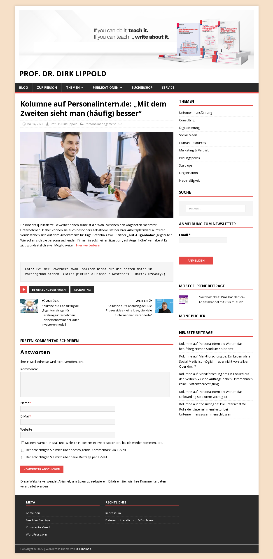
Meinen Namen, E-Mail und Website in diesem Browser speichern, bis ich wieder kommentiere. (94, 443)
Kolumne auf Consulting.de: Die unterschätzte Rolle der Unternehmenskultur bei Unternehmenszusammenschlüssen (212, 409)
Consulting (186, 120)
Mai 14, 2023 (35, 124)
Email (185, 235)
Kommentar (29, 369)
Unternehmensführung (195, 112)
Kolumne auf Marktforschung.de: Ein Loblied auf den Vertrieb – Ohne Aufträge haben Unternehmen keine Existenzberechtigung (216, 378)
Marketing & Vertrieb (194, 150)
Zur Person (47, 87)
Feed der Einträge (38, 520)
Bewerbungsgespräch (49, 290)
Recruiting (82, 290)
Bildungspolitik (189, 158)
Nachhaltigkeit (189, 180)
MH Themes (83, 549)
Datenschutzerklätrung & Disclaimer (130, 520)
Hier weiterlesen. (89, 245)
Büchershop (142, 87)
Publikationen (106, 87)
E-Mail (24, 416)
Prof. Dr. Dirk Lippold (63, 124)
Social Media (188, 135)
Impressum (113, 513)
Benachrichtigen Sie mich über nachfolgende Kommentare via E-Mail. (76, 450)
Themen (73, 87)
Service (168, 87)
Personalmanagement (100, 124)
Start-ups (185, 165)
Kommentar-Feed (38, 527)
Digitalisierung (189, 127)
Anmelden (33, 513)
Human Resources (192, 143)
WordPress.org (36, 534)
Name (24, 403)
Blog (23, 87)
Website (26, 429)
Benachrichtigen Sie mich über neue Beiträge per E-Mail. (66, 457)
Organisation (188, 173)
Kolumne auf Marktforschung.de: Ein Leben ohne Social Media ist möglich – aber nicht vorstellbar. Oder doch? (214, 361)
